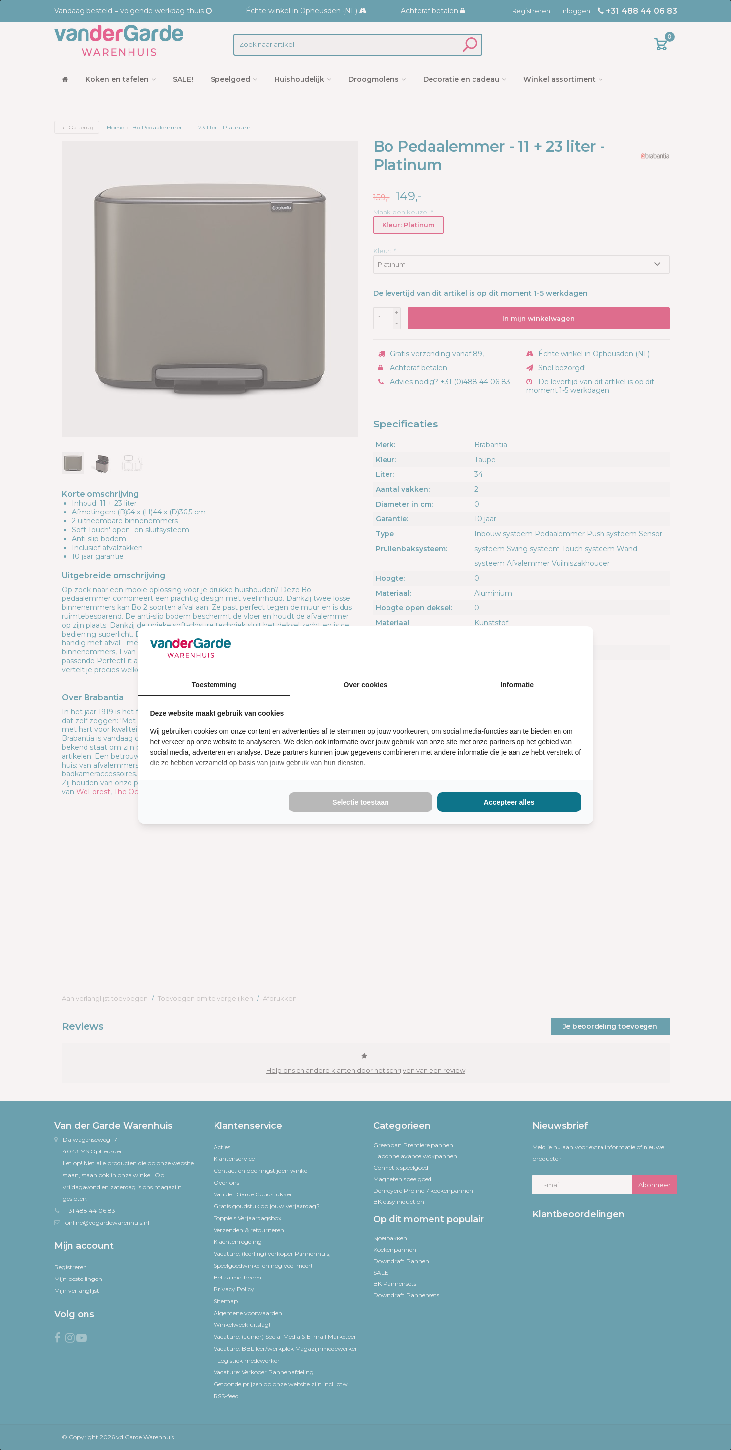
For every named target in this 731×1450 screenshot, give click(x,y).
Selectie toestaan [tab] (360, 802)
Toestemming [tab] (214, 685)
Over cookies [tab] (365, 685)
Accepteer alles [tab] (509, 802)
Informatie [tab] (517, 685)
